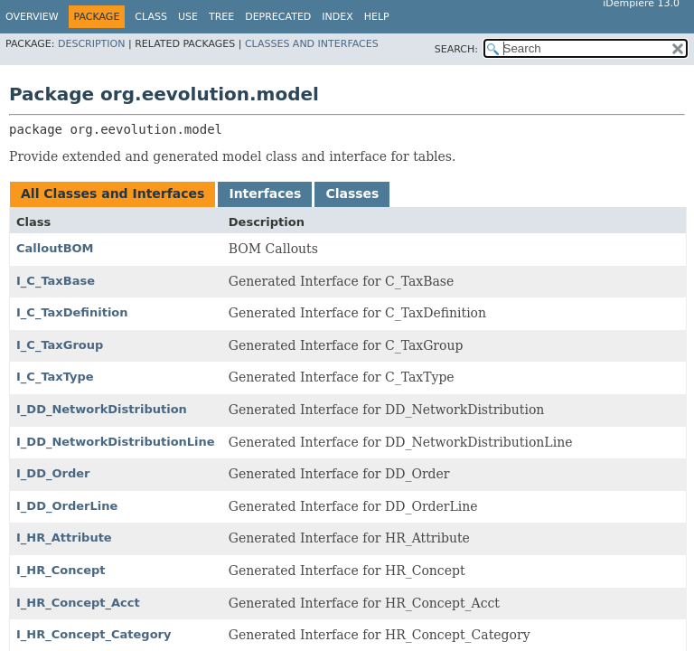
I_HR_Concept (61, 570)
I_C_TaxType (55, 376)
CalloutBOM (55, 248)
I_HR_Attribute (64, 537)
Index (337, 17)
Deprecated (278, 17)
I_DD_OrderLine (66, 506)
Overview (32, 17)
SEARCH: (456, 49)
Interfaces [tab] (265, 193)
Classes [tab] (352, 193)
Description (91, 44)
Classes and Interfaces (312, 44)
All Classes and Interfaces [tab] (112, 193)
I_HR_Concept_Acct (78, 602)
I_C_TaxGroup (59, 345)
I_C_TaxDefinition (72, 312)
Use (188, 17)
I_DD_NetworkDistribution (101, 409)
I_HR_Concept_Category (93, 634)
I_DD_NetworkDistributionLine (115, 441)
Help (376, 17)
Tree (221, 17)
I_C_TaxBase (55, 281)
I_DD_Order (52, 473)
